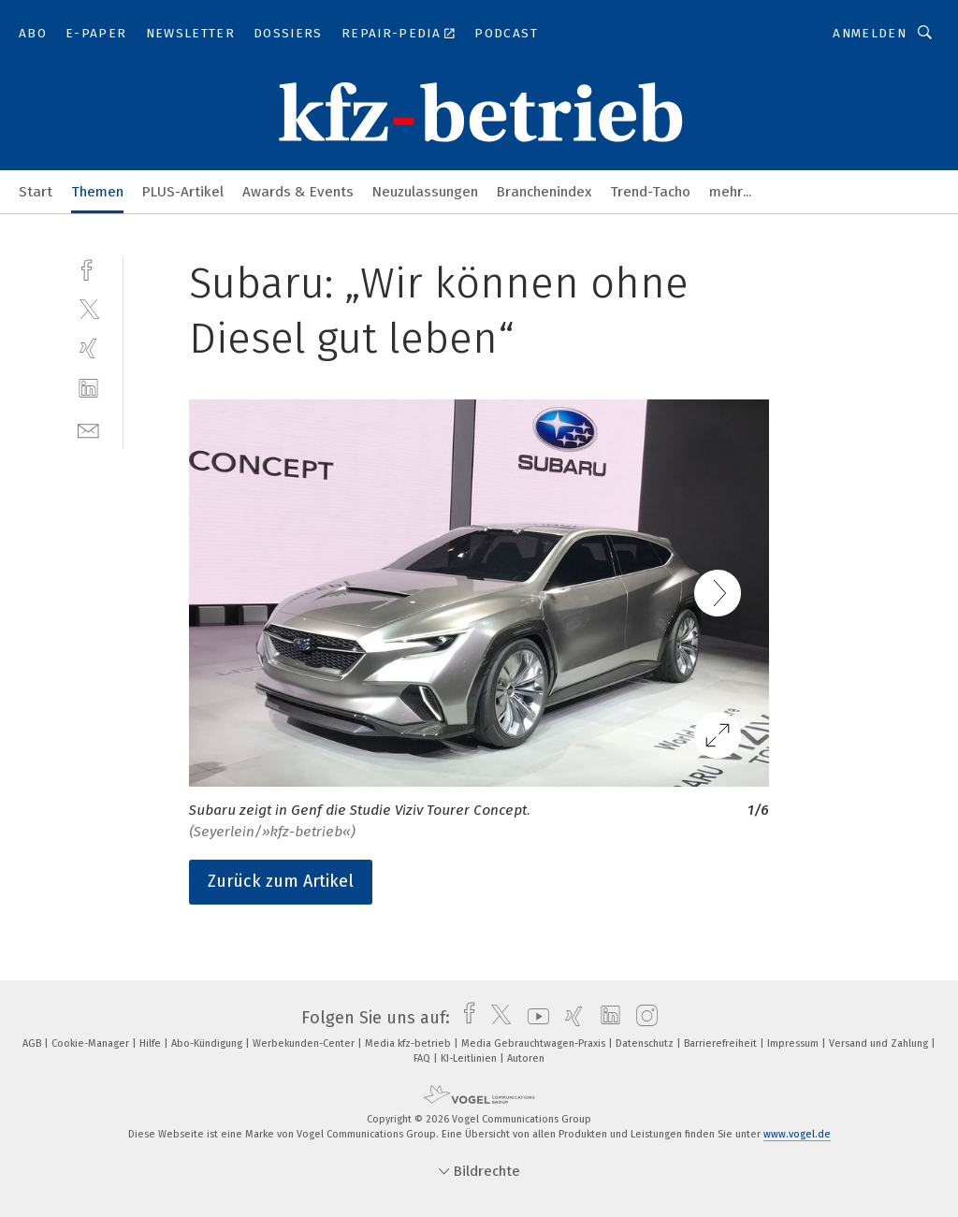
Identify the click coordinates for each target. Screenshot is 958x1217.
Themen (97, 191)
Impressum (794, 1043)
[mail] (88, 429)
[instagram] (642, 1017)
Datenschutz (646, 1043)
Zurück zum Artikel (281, 881)
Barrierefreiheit (722, 1043)
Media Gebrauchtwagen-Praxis (534, 1043)
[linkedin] (88, 388)
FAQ (423, 1058)
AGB (33, 1043)
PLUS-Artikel (183, 191)
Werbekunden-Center (305, 1043)
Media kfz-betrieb (409, 1043)
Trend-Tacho (650, 191)
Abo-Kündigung (208, 1043)
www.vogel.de (797, 1134)
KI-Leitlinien (470, 1058)
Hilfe (151, 1043)
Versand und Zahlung (880, 1043)
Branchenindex (544, 191)
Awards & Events (298, 191)
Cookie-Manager (91, 1043)
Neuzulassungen (425, 191)
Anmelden (870, 33)
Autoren (525, 1058)
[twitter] (88, 308)
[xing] (88, 348)
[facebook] (88, 268)
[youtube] (533, 1017)
